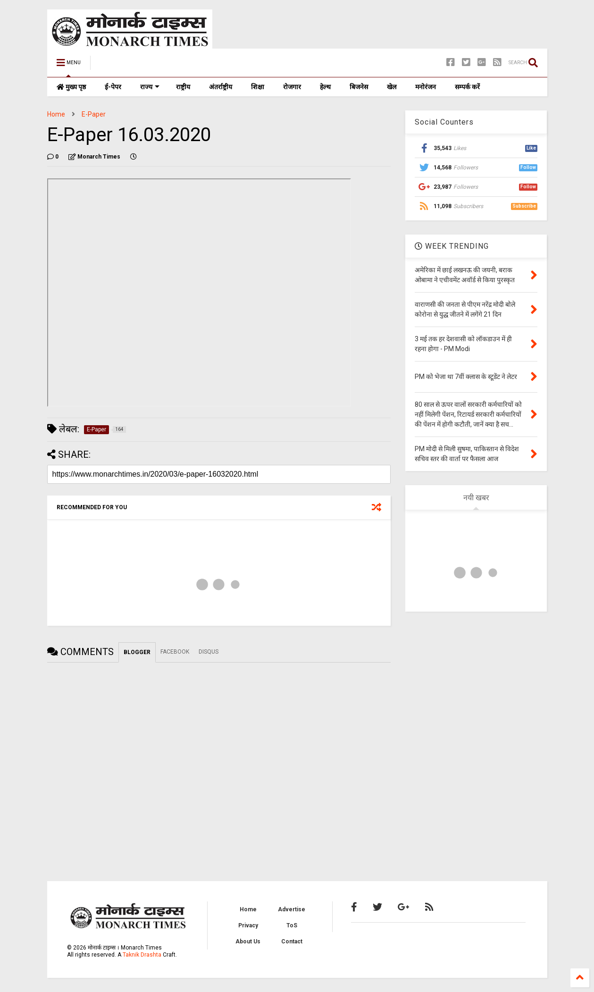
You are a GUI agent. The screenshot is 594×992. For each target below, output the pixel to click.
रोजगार (292, 87)
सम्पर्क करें (467, 87)
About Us (247, 941)
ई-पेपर (113, 87)
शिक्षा (257, 87)
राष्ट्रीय (183, 87)
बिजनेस (359, 87)
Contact (291, 941)
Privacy (248, 925)
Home (56, 114)
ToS (291, 925)
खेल (391, 87)
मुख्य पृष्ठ (71, 87)
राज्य (149, 87)
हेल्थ (325, 87)
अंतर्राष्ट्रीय (220, 87)
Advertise (291, 909)
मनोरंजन (425, 87)
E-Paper (94, 114)
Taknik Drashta (142, 954)
